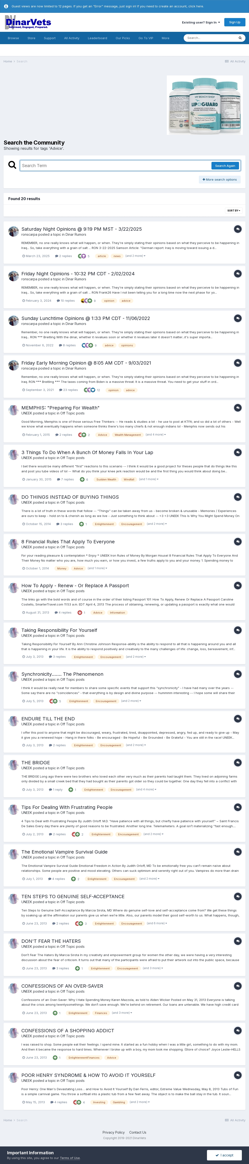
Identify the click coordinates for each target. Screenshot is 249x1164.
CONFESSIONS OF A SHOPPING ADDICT (67, 1030)
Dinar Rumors (76, 234)
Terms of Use (70, 1158)
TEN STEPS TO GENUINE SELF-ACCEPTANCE (72, 896)
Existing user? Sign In (201, 22)
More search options (220, 179)
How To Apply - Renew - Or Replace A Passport (75, 585)
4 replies (63, 612)
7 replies (65, 479)
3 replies (64, 524)
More (165, 38)
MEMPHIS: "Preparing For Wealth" (60, 408)
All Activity (71, 38)
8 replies (67, 345)
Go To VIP (146, 38)
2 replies (63, 256)
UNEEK (26, 413)
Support (50, 38)
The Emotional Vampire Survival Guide (64, 852)
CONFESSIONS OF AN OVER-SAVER (62, 986)
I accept (224, 1155)
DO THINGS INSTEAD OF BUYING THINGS (70, 497)
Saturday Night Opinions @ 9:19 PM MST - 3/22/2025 (81, 229)
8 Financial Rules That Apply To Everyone (68, 541)
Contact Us (137, 1132)
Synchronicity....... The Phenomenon (62, 674)
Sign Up (234, 22)
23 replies (68, 390)
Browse (13, 38)
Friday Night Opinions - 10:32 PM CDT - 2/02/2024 (78, 274)
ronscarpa (29, 234)
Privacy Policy (114, 1132)
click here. (196, 6)
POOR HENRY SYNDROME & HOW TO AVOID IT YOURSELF (88, 1075)
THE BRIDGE (35, 762)
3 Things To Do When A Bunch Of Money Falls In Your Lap (87, 452)
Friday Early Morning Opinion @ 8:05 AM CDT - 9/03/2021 (86, 363)
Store (31, 38)
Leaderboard (97, 38)
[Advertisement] (46, 104)
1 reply (55, 789)
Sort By (233, 210)
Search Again (225, 166)
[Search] (209, 38)
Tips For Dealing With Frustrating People (67, 807)
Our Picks (123, 38)
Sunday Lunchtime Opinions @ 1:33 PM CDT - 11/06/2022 (85, 318)
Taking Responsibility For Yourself (59, 630)
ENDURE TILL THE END (48, 719)
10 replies (66, 300)
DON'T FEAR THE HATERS (51, 941)
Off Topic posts (72, 413)
